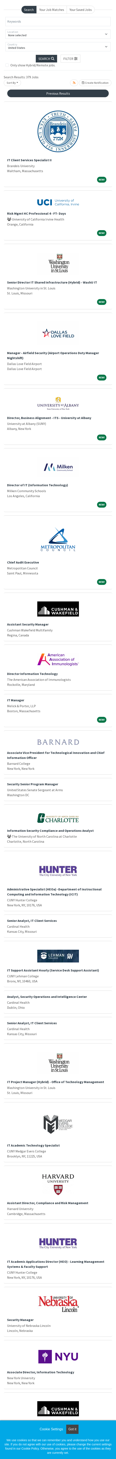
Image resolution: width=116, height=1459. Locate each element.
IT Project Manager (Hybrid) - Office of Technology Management (55, 1082)
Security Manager (20, 1320)
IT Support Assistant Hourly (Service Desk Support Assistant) (53, 970)
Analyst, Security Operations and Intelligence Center (47, 997)
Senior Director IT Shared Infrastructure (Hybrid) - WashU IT (52, 282)
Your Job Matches (51, 10)
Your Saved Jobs (81, 10)
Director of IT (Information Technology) (37, 485)
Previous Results (58, 93)
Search (29, 10)
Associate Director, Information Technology (40, 1372)
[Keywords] (58, 21)
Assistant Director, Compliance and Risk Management (47, 1203)
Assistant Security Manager (28, 624)
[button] (71, 59)
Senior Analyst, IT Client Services (32, 920)
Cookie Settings (51, 1429)
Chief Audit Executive (23, 562)
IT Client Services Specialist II (29, 160)
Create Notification (95, 83)
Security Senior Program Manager (32, 784)
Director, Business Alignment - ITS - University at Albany (49, 418)
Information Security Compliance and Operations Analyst (50, 830)
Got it (72, 1429)
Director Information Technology (32, 674)
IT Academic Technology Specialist (33, 1145)
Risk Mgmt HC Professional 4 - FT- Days (36, 213)
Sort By (11, 83)
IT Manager (15, 700)
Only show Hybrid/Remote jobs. (32, 65)
